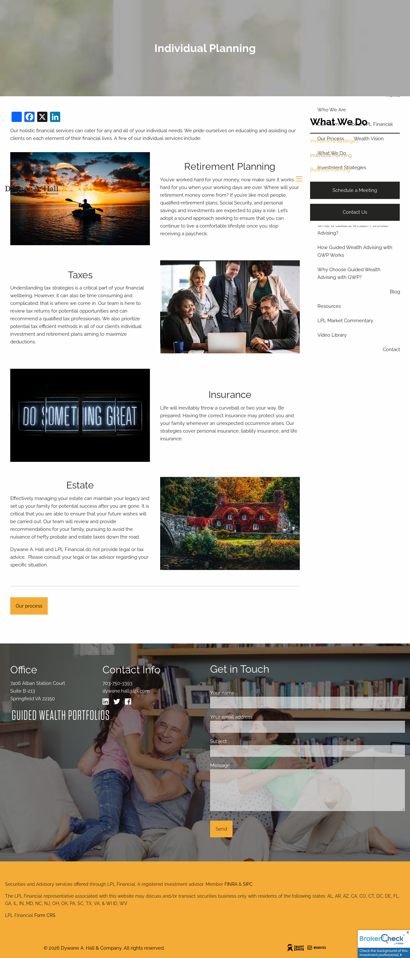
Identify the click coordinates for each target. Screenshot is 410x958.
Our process (29, 606)
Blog (395, 292)
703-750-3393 (117, 683)
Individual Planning (331, 155)
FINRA (231, 884)
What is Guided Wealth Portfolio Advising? (352, 229)
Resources (329, 306)
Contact (391, 349)
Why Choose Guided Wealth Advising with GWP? (349, 273)
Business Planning (330, 170)
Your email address (254, 717)
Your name (245, 693)
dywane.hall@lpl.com (126, 691)
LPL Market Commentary (345, 321)
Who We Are (331, 110)
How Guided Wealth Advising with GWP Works (354, 251)
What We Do (338, 121)
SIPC (248, 884)
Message (243, 765)
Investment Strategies (334, 141)
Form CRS (44, 915)
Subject (241, 741)
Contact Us (355, 212)
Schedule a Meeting (354, 190)
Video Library (332, 335)
